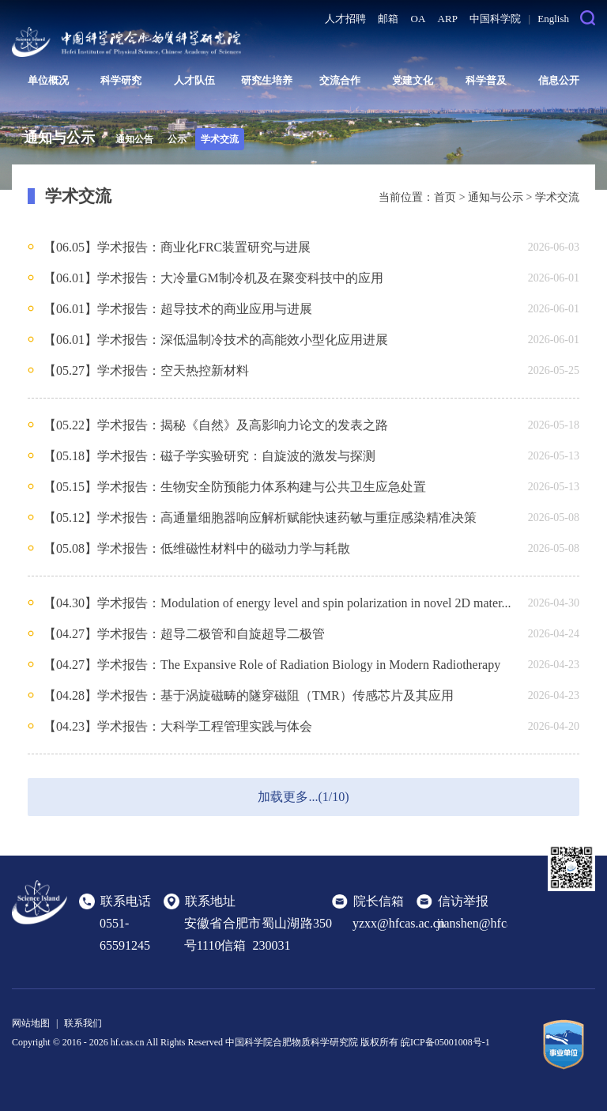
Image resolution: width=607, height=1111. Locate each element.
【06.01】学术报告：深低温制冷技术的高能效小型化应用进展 (215, 339)
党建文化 (412, 80)
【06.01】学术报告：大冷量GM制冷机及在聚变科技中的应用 (213, 278)
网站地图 (31, 1023)
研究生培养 (266, 80)
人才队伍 (194, 80)
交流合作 (339, 80)
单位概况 (48, 80)
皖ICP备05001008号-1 (445, 1042)
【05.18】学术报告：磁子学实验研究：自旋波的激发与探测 (209, 456)
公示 (177, 139)
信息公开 (558, 80)
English (553, 19)
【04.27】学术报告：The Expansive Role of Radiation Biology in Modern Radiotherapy (271, 664)
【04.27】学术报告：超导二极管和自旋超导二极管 (184, 634)
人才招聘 (345, 19)
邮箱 (388, 19)
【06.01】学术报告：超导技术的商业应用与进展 (177, 309)
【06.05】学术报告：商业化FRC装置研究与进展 (177, 247)
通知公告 (134, 139)
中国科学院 (495, 19)
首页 (445, 197)
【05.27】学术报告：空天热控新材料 (146, 370)
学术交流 (220, 139)
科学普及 (486, 80)
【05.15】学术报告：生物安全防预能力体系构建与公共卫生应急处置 (234, 486)
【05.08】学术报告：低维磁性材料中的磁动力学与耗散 (196, 548)
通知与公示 (495, 197)
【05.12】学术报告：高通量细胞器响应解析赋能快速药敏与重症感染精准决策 (260, 517)
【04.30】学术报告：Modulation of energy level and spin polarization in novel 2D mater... (277, 603)
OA (418, 19)
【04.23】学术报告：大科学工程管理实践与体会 (177, 726)
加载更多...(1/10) (303, 796)
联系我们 (83, 1023)
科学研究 (120, 80)
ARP (448, 19)
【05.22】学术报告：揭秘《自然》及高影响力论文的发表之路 (215, 425)
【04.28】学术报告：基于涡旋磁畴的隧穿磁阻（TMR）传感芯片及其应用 (248, 695)
